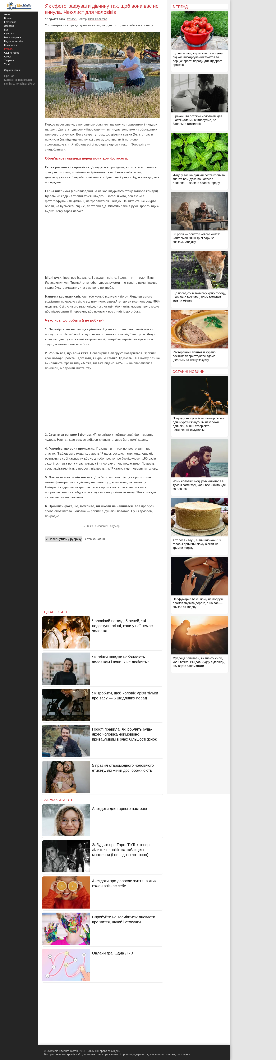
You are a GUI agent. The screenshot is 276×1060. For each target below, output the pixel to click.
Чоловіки (102, 526)
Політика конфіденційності (20, 83)
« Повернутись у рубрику (63, 539)
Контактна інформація (18, 79)
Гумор (116, 526)
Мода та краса (12, 37)
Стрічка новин (95, 539)
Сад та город (11, 52)
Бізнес (8, 18)
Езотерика (10, 22)
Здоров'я (9, 25)
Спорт (7, 56)
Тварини (9, 60)
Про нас (9, 75)
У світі (7, 64)
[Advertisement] (102, 244)
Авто (7, 14)
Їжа (6, 29)
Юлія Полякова (97, 19)
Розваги (72, 19)
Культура (9, 33)
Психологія (10, 45)
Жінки (89, 526)
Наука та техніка (13, 41)
